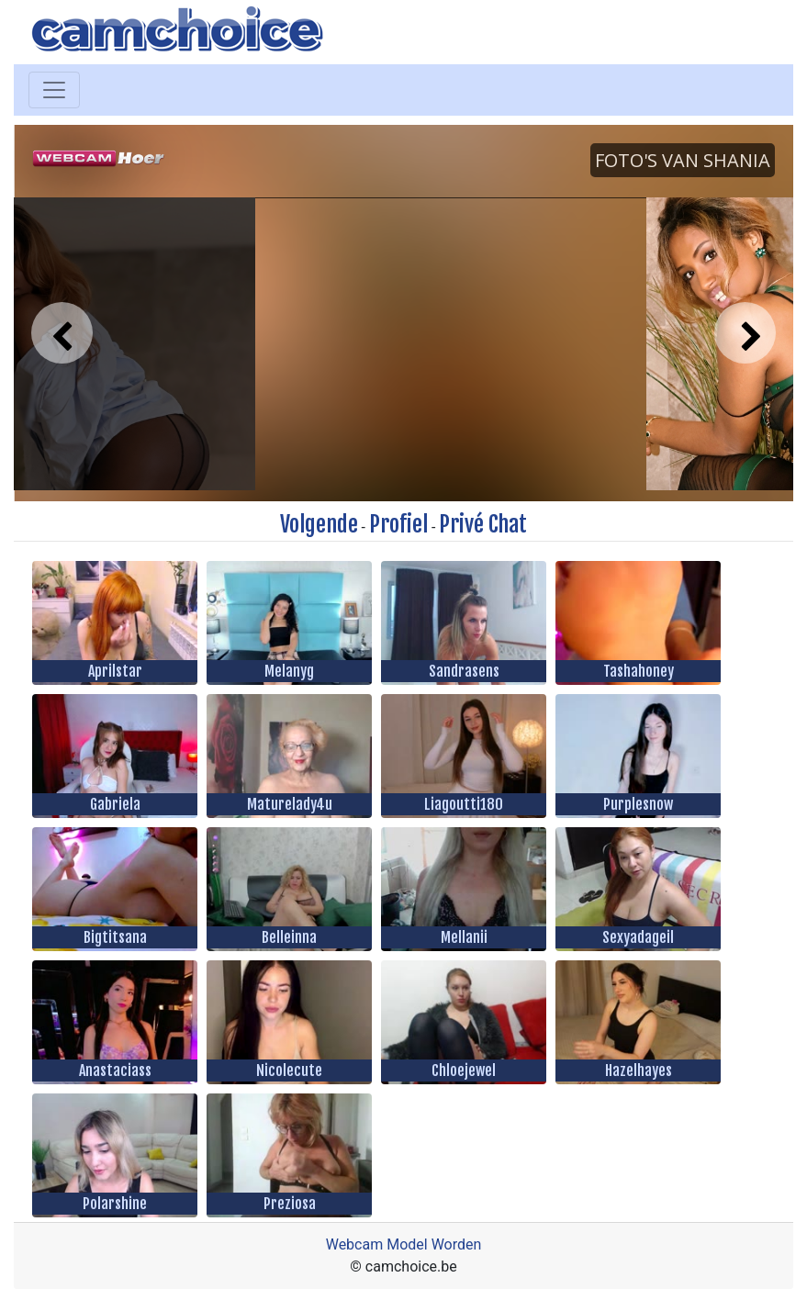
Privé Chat (483, 524)
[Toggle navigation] (54, 90)
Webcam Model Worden (404, 1244)
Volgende (319, 524)
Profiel (398, 524)
